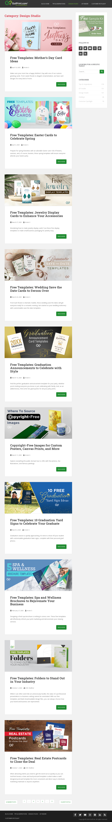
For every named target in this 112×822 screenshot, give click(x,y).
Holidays (82, 97)
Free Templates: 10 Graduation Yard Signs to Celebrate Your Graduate (36, 522)
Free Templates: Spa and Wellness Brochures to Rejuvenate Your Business (35, 600)
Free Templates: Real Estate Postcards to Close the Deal (38, 760)
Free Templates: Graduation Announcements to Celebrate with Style (36, 368)
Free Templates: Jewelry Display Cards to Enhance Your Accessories (36, 214)
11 (52, 801)
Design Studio (73, 4)
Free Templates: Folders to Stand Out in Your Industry (37, 680)
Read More (61, 84)
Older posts (65, 802)
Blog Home (45, 4)
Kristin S (26, 67)
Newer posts (11, 802)
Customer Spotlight (99, 4)
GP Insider (84, 4)
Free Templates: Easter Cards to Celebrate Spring (33, 136)
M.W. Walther (29, 688)
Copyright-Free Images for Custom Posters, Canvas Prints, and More (36, 447)
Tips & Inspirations (58, 4)
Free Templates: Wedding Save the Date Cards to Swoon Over (36, 289)
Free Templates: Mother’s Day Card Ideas (36, 59)
